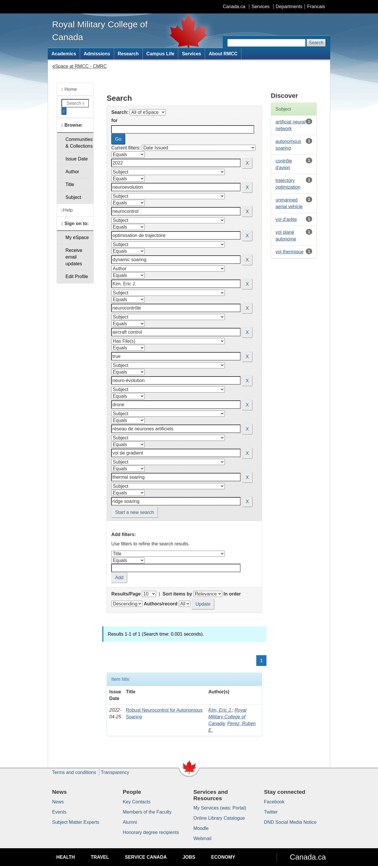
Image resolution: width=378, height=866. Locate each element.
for (114, 120)
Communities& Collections (79, 143)
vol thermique (289, 251)
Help (67, 210)
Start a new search (134, 512)
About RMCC (223, 53)
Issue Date (77, 158)
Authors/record (161, 603)
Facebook (274, 801)
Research (128, 53)
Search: (119, 112)
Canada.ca (234, 6)
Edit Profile (77, 276)
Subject (73, 197)
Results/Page (125, 593)
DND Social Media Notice (290, 822)
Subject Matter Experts (75, 822)
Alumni (130, 822)
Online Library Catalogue (219, 818)
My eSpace (77, 237)
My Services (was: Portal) (219, 807)
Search (316, 42)
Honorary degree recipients (151, 832)
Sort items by (177, 593)
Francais (316, 6)
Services (260, 6)
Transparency (115, 772)
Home (69, 89)
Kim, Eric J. (220, 710)
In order (232, 593)
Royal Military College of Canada (227, 717)
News (58, 801)
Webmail (202, 838)
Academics (64, 53)
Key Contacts (137, 801)
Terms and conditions (74, 772)
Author (72, 171)
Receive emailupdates (74, 257)
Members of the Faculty (147, 812)
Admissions (97, 53)
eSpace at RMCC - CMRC (79, 66)
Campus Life (160, 53)
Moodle (201, 828)
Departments (289, 6)
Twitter (271, 812)
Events (59, 812)
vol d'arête (286, 219)
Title (70, 184)
